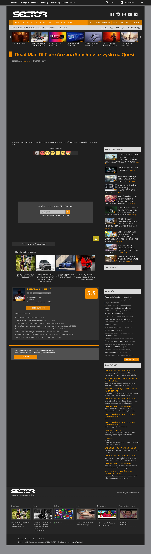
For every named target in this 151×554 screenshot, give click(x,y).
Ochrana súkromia (24, 539)
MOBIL (134, 22)
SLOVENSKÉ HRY (52, 28)
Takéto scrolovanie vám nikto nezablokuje (85, 524)
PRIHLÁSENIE (129, 3)
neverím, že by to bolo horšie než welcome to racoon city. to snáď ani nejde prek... (121, 467)
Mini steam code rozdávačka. (116, 319)
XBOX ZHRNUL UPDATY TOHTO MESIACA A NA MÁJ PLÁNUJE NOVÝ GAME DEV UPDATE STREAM (121, 211)
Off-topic (108, 335)
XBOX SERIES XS (102, 22)
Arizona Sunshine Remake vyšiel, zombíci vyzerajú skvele (35, 323)
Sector (14, 2)
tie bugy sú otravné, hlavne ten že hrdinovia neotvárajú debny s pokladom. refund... (120, 433)
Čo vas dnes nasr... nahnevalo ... (117, 341)
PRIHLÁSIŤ (25, 357)
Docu (72, 2)
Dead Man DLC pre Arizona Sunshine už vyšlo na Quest (34, 337)
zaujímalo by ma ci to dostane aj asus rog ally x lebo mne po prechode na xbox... (121, 477)
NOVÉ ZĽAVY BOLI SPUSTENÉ (56, 44)
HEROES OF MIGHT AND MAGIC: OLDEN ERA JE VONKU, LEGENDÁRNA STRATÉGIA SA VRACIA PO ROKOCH (121, 158)
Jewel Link (58, 523)
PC (90, 22)
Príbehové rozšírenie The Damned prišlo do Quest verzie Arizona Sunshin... (42, 334)
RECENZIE (32, 22)
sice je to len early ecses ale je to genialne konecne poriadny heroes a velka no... (120, 384)
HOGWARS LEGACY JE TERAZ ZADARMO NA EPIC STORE (127, 178)
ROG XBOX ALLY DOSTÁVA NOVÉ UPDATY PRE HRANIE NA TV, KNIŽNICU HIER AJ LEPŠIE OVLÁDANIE (122, 222)
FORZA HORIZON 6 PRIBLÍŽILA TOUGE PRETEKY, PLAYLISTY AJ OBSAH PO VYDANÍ (121, 249)
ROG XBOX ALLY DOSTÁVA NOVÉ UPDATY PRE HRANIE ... (118, 472)
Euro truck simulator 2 (114, 313)
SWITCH (124, 22)
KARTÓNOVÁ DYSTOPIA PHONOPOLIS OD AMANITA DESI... (121, 415)
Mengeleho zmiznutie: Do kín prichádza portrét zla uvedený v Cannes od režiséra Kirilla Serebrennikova (42, 527)
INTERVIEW (40, 28)
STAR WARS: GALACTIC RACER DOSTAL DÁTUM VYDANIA (128, 258)
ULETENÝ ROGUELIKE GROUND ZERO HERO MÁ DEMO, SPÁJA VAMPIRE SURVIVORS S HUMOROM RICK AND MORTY (122, 236)
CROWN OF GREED (113, 430)
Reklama (34, 539)
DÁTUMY (63, 28)
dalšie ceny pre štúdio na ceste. (116, 427)
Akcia (32, 300)
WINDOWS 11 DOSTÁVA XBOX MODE (128, 169)
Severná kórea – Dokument (125, 524)
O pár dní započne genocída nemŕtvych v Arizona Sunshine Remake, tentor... (42, 326)
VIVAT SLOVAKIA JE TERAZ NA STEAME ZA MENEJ (38, 45)
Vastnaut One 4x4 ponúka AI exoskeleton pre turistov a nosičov (20, 525)
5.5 (91, 293)
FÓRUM (72, 22)
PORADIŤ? (132, 28)
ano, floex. (109, 419)
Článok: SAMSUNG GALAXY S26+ (92, 44)
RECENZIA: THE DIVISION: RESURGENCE (127, 45)
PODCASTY (30, 28)
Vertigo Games (36, 298)
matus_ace (27, 61)
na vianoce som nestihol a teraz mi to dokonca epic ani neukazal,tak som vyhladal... (121, 394)
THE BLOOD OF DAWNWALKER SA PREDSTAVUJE (110, 45)
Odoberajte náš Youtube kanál (34, 244)
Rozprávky (55, 2)
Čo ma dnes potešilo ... (114, 347)
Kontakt (41, 539)
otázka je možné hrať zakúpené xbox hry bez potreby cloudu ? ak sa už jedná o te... (121, 402)
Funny (65, 2)
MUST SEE (109, 438)
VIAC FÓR (135, 359)
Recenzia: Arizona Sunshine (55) (26, 317)
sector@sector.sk (77, 542)
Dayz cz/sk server (112, 302)
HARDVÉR (60, 22)
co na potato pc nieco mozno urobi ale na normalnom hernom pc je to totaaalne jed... (120, 374)
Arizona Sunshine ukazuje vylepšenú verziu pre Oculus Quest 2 (38, 332)
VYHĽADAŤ (105, 28)
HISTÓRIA (21, 28)
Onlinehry (44, 2)
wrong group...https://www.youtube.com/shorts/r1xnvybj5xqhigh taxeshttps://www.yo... (125, 442)
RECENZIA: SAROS (19, 43)
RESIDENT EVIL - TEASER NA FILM (119, 406)
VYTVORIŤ (127, 359)
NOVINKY (19, 22)
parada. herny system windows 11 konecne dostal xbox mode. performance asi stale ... (120, 459)
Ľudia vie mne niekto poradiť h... (117, 308)
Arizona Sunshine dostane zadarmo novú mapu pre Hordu (36, 329)
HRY (50, 22)
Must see (109, 324)
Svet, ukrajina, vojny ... (113, 352)
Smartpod (24, 2)
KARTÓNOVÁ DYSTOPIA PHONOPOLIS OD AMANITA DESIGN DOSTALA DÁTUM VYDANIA (121, 200)
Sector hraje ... (110, 330)
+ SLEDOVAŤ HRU (38, 308)
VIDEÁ (43, 22)
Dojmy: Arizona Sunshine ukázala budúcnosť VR (32, 320)
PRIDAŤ (119, 28)
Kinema (34, 2)
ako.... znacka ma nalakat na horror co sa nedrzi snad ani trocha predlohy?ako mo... (120, 410)
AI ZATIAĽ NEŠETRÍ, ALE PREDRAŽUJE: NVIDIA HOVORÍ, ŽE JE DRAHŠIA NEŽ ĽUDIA (121, 189)
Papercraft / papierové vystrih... (118, 297)
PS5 (115, 22)
